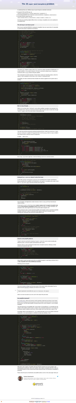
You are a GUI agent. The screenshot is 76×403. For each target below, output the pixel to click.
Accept (48, 401)
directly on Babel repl (26, 286)
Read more (44, 401)
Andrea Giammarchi (29, 376)
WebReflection (37, 398)
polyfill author (22, 300)
